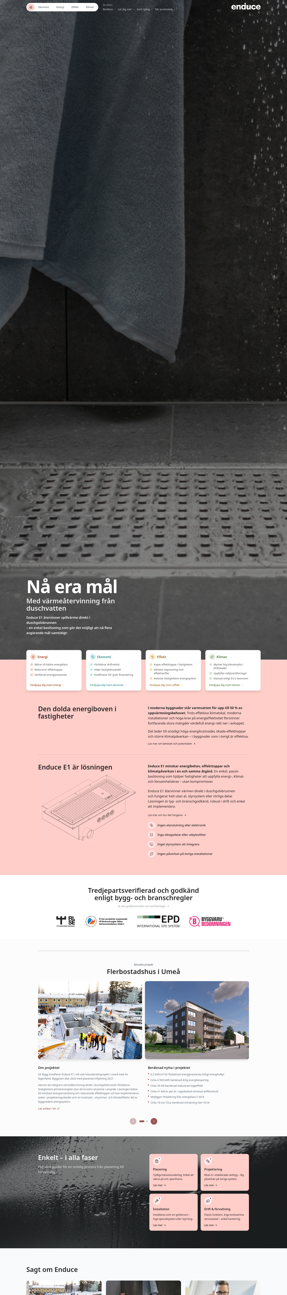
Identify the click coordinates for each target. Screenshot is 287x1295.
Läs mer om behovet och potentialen (172, 748)
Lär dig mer (126, 9)
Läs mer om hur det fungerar (167, 820)
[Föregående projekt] (133, 1126)
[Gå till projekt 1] (141, 1126)
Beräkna (109, 9)
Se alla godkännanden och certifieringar (143, 911)
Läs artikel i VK (48, 1113)
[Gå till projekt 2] (147, 1126)
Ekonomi (43, 7)
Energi (60, 7)
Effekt (75, 7)
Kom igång (145, 9)
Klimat (90, 7)
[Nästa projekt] (154, 1126)
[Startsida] (31, 7)
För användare (165, 9)
